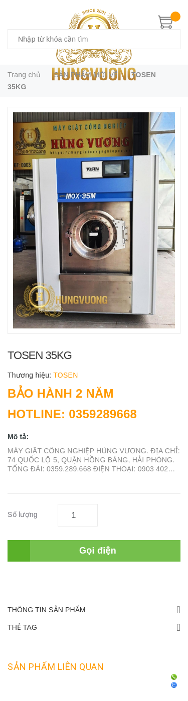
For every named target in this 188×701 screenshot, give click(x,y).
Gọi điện (97, 551)
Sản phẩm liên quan (56, 666)
